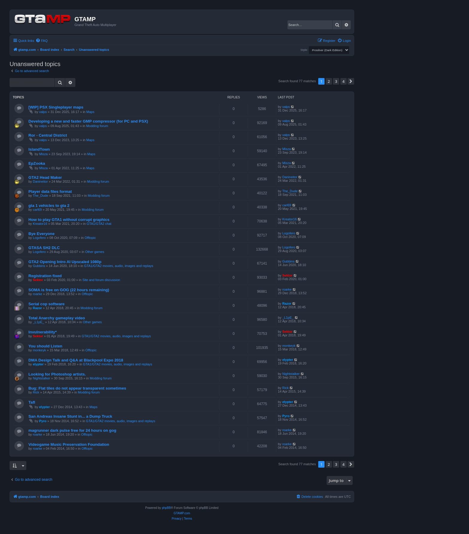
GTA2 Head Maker (45, 177)
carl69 (37, 209)
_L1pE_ (38, 322)
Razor (37, 308)
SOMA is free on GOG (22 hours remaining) (68, 290)
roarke (37, 294)
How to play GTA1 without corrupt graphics (68, 219)
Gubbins (39, 266)
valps (43, 112)
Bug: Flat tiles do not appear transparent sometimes (77, 388)
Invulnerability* (42, 332)
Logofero (39, 237)
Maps (90, 112)
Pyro (42, 421)
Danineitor (40, 181)
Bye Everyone (41, 233)
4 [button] (343, 81)
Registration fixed (45, 276)
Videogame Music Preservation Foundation (68, 444)
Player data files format (50, 191)
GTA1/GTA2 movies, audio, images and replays (118, 266)
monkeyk (39, 350)
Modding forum (97, 126)
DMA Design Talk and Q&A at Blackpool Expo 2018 (75, 360)
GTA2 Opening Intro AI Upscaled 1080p (64, 262)
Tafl (31, 402)
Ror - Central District (47, 135)
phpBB (166, 507)
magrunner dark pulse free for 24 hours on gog (72, 430)
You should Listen (45, 346)
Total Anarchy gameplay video (56, 318)
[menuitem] (42, 40)
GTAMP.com (181, 513)
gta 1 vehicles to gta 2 (48, 205)
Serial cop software (46, 304)
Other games (94, 252)
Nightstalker (41, 378)
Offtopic (90, 237)
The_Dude (40, 195)
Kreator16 (40, 223)
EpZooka (36, 163)
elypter (38, 364)
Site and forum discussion (101, 280)
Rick (36, 392)
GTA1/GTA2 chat (99, 223)
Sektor (38, 280)
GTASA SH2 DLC (44, 247)
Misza (43, 154)
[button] (351, 81)
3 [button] (336, 81)
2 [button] (329, 81)
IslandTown (39, 149)
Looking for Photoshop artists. (57, 374)
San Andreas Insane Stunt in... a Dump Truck (70, 416)
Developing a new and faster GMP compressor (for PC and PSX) (88, 121)
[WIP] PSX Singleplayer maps (55, 107)
